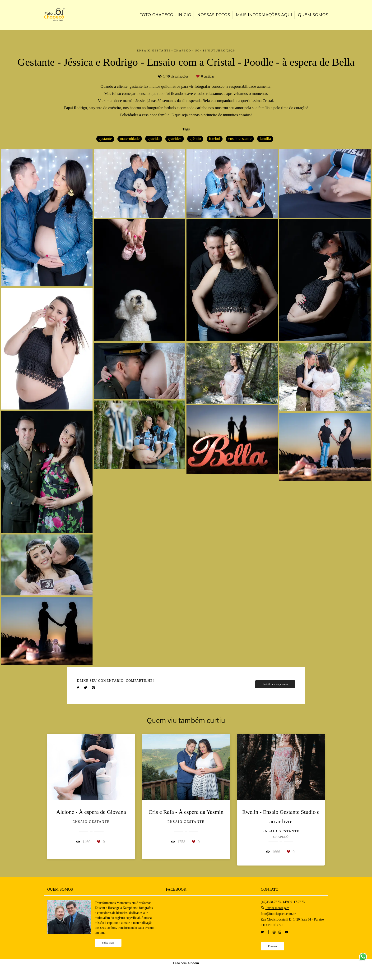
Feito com (186, 963)
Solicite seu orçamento (275, 684)
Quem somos (313, 15)
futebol (214, 138)
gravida (153, 138)
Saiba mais (108, 942)
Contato (272, 946)
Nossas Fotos (213, 15)
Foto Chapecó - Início (165, 15)
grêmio (195, 138)
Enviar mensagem (277, 908)
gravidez (174, 138)
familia (265, 138)
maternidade (130, 138)
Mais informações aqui (264, 15)
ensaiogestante (239, 138)
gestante (105, 138)
